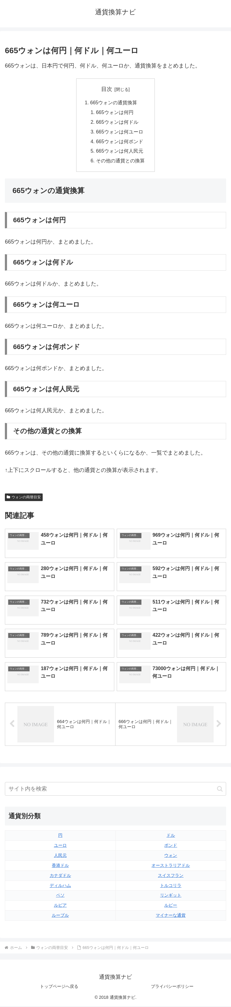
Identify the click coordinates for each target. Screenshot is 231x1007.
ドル (170, 836)
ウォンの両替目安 (24, 498)
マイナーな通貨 (171, 916)
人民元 (60, 856)
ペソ (60, 896)
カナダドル (60, 876)
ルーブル (60, 916)
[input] (115, 790)
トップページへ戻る (59, 987)
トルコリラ (170, 886)
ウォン (170, 856)
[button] (220, 789)
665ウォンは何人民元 (119, 152)
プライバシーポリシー (172, 987)
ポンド (170, 846)
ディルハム (60, 886)
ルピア (60, 906)
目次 (106, 89)
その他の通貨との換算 (120, 161)
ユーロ (60, 846)
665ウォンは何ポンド (119, 142)
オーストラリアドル (170, 866)
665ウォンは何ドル (117, 122)
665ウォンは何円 (114, 112)
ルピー (170, 906)
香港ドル (60, 866)
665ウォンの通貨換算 (113, 103)
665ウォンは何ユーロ (119, 132)
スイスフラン (170, 876)
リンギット (170, 896)
